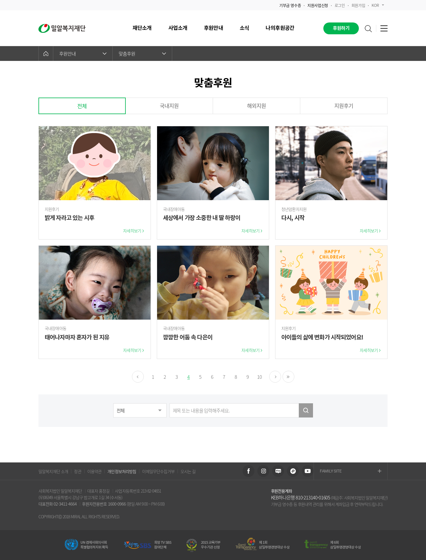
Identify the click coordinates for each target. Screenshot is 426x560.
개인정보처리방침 (121, 471)
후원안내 (82, 53)
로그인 (340, 5)
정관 (77, 471)
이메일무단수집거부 (158, 471)
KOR (378, 5)
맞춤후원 (142, 53)
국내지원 (169, 106)
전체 (82, 106)
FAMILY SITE (350, 471)
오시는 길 (188, 471)
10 (259, 376)
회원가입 (358, 5)
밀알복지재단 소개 (53, 471)
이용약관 (94, 471)
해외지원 (256, 106)
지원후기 (344, 106)
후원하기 (341, 28)
